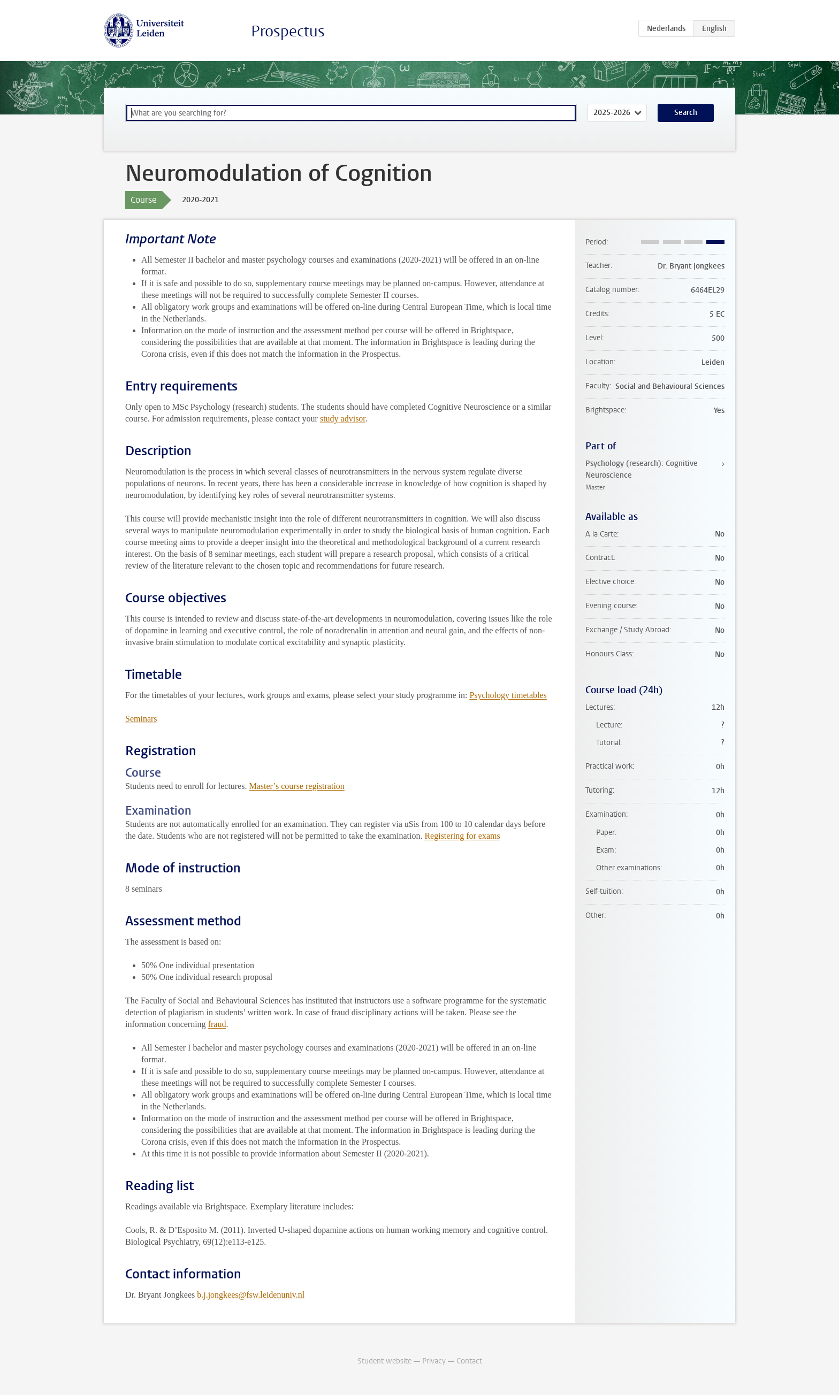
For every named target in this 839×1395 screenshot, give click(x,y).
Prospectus (288, 31)
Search (685, 113)
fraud (217, 1024)
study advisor (342, 418)
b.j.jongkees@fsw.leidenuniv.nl (250, 1294)
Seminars (141, 718)
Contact (469, 1361)
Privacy (434, 1361)
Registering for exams (462, 835)
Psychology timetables (507, 695)
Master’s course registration (297, 786)
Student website (384, 1361)
